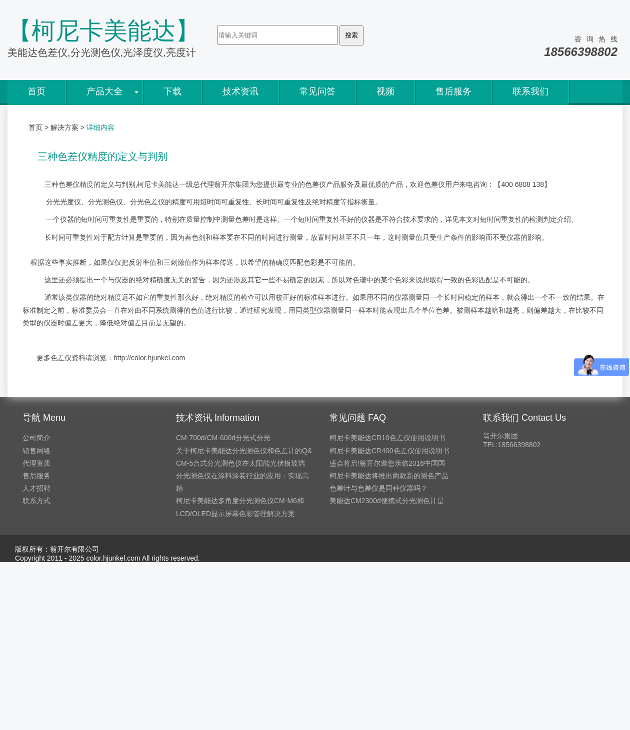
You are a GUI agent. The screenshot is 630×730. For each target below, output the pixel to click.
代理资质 (36, 463)
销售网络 (36, 451)
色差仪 (69, 184)
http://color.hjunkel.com (149, 358)
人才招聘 (36, 488)
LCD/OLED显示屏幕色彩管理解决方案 (235, 514)
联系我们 (530, 91)
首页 (37, 91)
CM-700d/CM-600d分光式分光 (223, 438)
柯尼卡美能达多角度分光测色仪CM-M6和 (240, 501)
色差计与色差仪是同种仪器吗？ (379, 488)
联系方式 (36, 501)
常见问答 (318, 91)
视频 (385, 91)
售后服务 (454, 91)
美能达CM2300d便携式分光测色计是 (387, 501)
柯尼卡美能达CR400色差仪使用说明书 (390, 451)
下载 (173, 91)
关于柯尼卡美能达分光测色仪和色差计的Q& (244, 451)
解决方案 (64, 127)
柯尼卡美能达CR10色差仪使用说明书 (388, 438)
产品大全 (104, 91)
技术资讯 (240, 91)
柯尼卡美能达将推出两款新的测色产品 (389, 476)
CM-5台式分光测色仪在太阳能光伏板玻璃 (240, 463)
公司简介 (36, 438)
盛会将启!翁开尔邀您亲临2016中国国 (387, 463)
